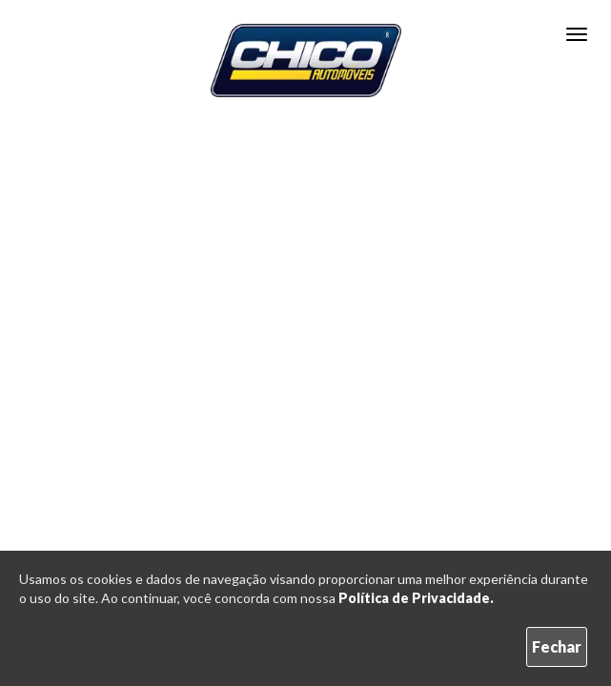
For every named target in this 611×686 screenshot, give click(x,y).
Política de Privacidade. (416, 598)
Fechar (556, 646)
